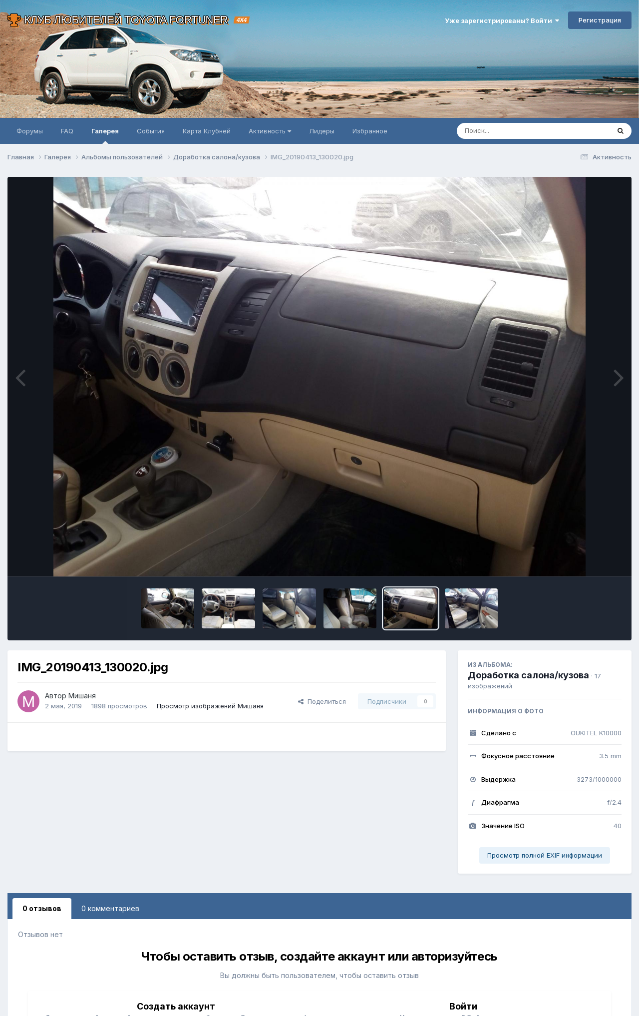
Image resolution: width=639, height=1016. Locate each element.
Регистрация (600, 20)
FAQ (67, 131)
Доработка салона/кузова (528, 675)
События (151, 131)
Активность (270, 131)
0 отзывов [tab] (41, 908)
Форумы (29, 131)
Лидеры (321, 131)
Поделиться (322, 701)
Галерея (105, 135)
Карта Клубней (207, 131)
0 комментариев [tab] (110, 908)
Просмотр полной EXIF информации (544, 855)
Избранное (369, 131)
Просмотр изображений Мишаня (210, 706)
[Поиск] (514, 131)
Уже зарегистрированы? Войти (502, 20)
